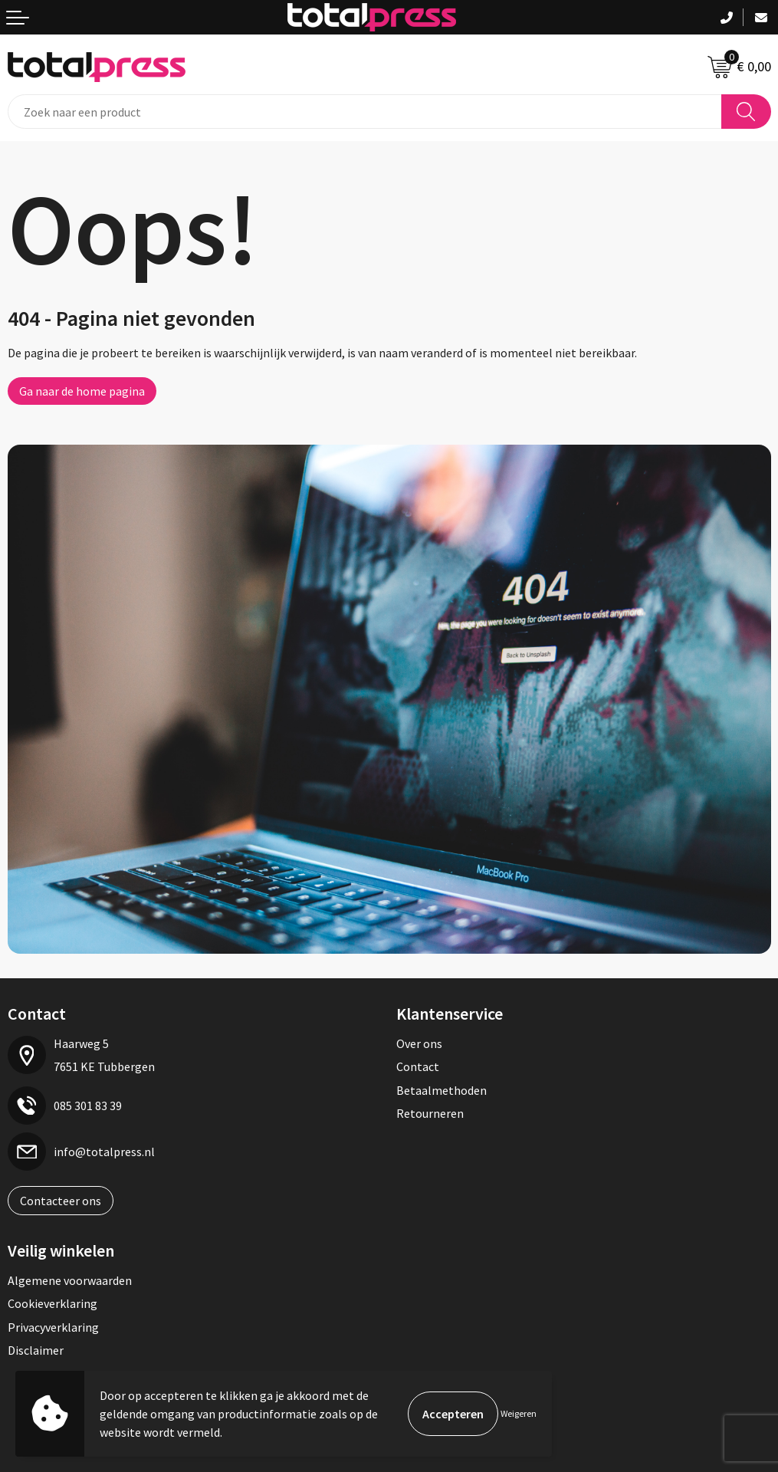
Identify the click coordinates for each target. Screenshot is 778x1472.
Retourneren (430, 1113)
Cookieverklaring (52, 1303)
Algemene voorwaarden (70, 1280)
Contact (417, 1066)
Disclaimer (36, 1350)
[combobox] (365, 111)
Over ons (419, 1043)
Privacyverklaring (53, 1327)
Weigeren (519, 1413)
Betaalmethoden (441, 1090)
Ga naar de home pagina (82, 391)
